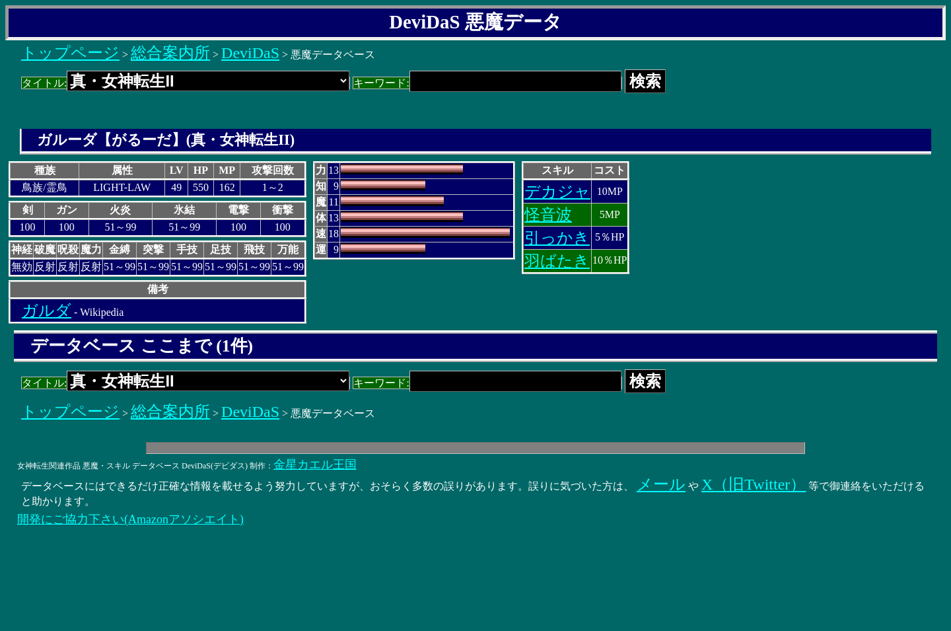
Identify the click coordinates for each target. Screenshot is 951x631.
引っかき (557, 237)
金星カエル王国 (315, 464)
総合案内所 (170, 52)
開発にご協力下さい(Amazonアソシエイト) (130, 519)
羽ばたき (557, 261)
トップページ (70, 52)
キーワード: (487, 83)
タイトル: (185, 83)
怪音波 (548, 214)
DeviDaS (250, 52)
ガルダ (46, 310)
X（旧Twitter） (753, 484)
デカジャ (557, 191)
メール (661, 484)
